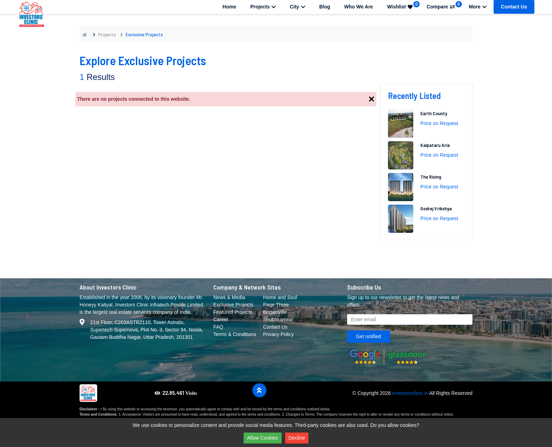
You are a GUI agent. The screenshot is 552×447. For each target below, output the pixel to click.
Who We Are (358, 7)
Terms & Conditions (234, 334)
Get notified (368, 336)
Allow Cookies (262, 438)
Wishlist (403, 5)
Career (220, 319)
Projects (263, 7)
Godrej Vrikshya (436, 208)
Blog (324, 7)
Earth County (433, 113)
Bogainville (275, 312)
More (478, 7)
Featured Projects (232, 312)
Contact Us (514, 7)
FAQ (218, 327)
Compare (444, 5)
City (297, 7)
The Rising (430, 177)
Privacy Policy (278, 334)
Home (229, 7)
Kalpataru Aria (435, 145)
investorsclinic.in (410, 393)
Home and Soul (280, 297)
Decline (297, 438)
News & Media (229, 297)
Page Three (276, 305)
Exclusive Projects (233, 305)
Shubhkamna (277, 319)
